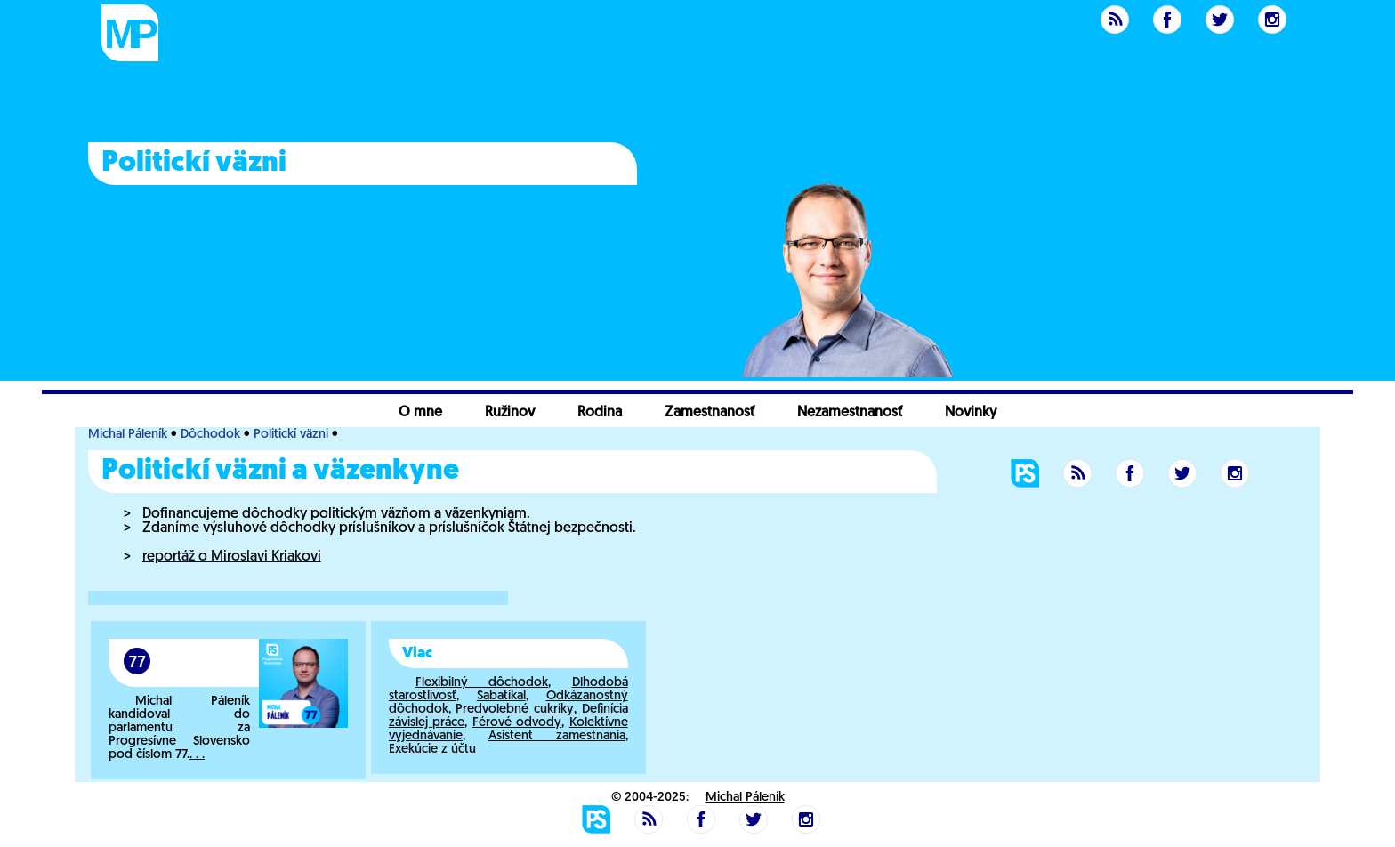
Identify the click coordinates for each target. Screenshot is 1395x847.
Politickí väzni (291, 434)
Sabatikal (501, 696)
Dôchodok (210, 434)
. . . (197, 755)
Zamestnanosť (709, 413)
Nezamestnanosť (849, 413)
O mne (420, 413)
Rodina (599, 413)
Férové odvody (516, 723)
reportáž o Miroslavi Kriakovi (231, 557)
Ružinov (510, 413)
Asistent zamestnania (556, 736)
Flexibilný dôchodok (481, 683)
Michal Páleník (127, 434)
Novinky (970, 413)
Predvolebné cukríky (515, 709)
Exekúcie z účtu (432, 749)
